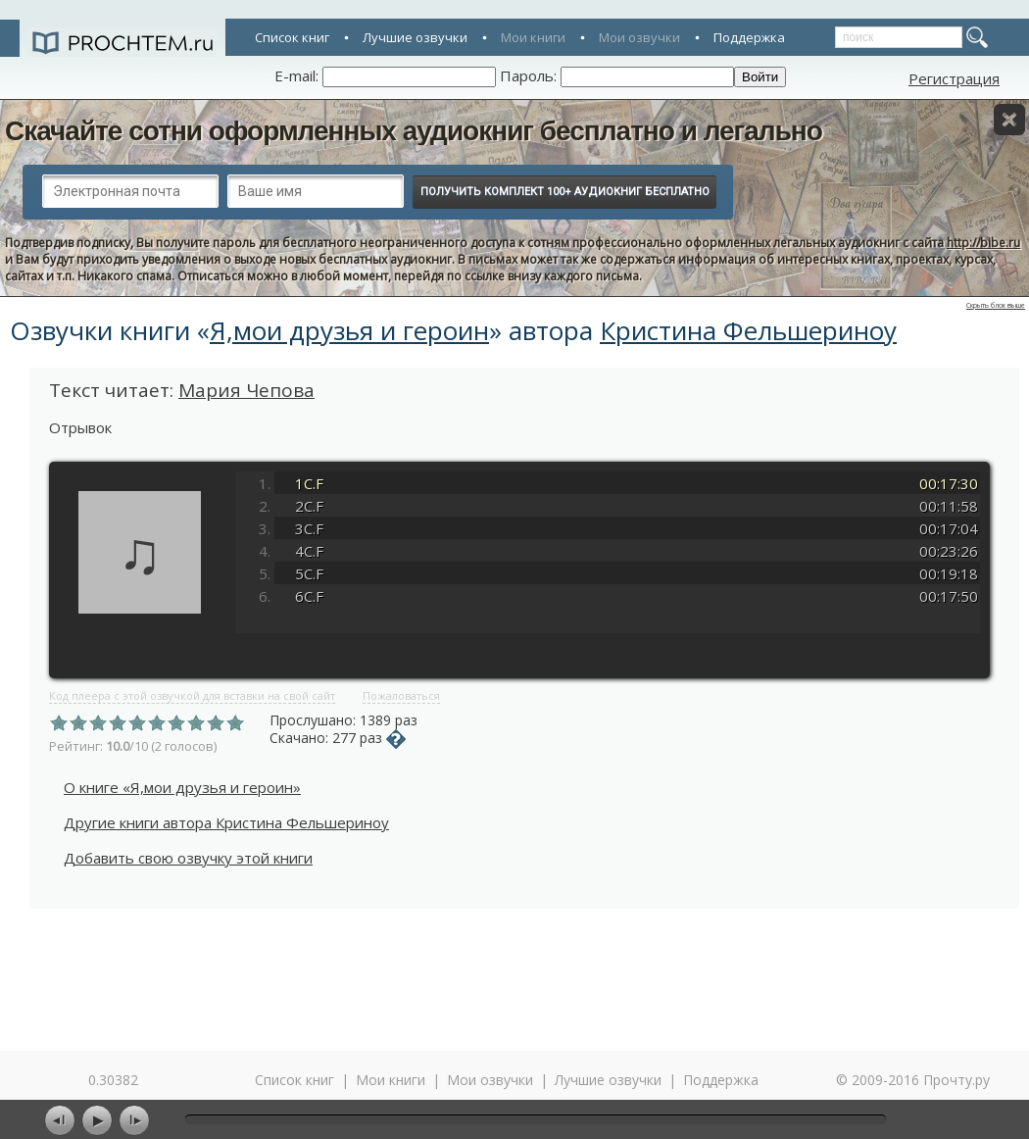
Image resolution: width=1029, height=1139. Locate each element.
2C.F (309, 506)
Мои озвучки (639, 37)
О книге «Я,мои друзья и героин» (182, 787)
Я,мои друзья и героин (349, 330)
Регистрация (954, 78)
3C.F (309, 528)
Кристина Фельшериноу (748, 330)
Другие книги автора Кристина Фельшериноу (226, 822)
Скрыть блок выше (995, 305)
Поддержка (749, 37)
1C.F (309, 483)
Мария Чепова (246, 390)
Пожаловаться (401, 695)
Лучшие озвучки (415, 37)
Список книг (292, 37)
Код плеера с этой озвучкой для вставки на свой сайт (192, 695)
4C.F (309, 551)
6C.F (309, 596)
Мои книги (533, 37)
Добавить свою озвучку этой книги (188, 857)
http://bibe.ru (983, 242)
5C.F (309, 573)
